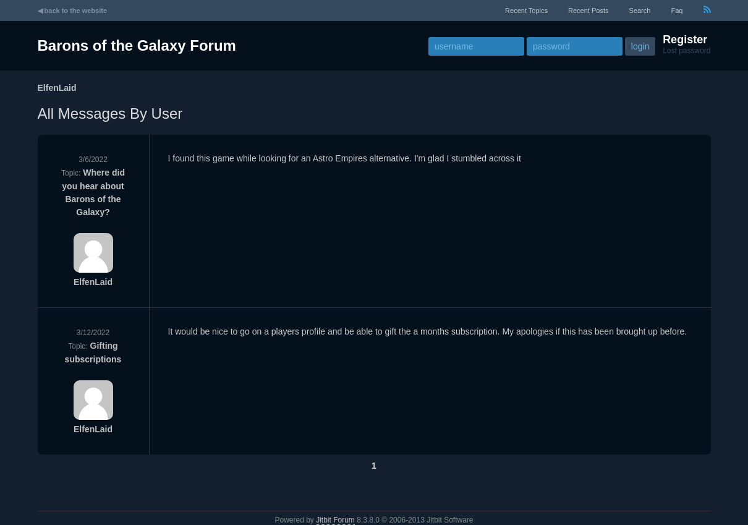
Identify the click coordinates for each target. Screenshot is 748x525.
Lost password (686, 50)
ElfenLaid (93, 282)
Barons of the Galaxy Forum (137, 45)
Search (640, 10)
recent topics (526, 10)
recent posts (588, 10)
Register (685, 39)
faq (676, 10)
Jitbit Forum (335, 520)
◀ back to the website (73, 10)
